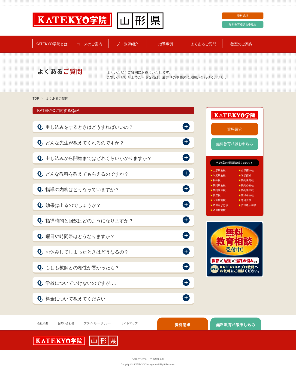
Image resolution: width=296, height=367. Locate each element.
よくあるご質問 (203, 44)
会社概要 (42, 323)
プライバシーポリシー (98, 323)
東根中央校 (246, 195)
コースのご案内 (89, 44)
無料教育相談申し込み (235, 325)
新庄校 (215, 195)
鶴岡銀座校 (246, 190)
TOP (36, 98)
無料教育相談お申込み (243, 24)
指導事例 (165, 44)
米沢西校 (245, 175)
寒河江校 (245, 200)
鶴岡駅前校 (218, 185)
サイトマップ (129, 323)
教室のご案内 (241, 44)
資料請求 (242, 15)
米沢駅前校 (218, 175)
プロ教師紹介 (127, 44)
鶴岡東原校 (218, 190)
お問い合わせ (66, 323)
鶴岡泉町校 (246, 180)
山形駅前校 (218, 170)
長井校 (215, 180)
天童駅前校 (218, 200)
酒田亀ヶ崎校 (247, 205)
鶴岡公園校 (246, 185)
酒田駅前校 (218, 210)
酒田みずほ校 (219, 205)
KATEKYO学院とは (51, 44)
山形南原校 (246, 170)
